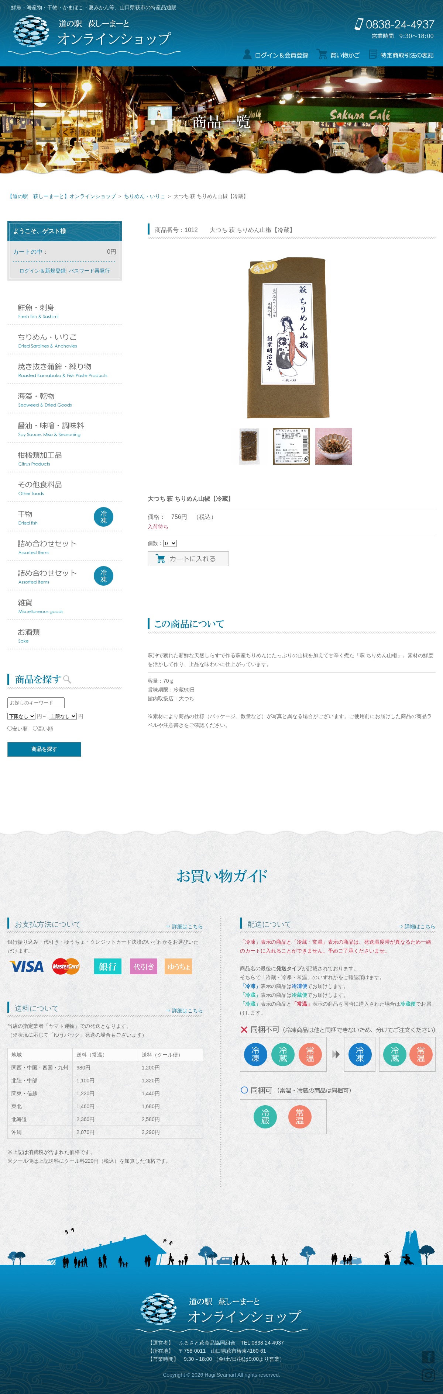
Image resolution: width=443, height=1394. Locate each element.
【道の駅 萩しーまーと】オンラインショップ (61, 196)
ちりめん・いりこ (144, 196)
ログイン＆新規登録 (42, 271)
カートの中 (27, 252)
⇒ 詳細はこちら (184, 926)
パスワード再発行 (89, 271)
